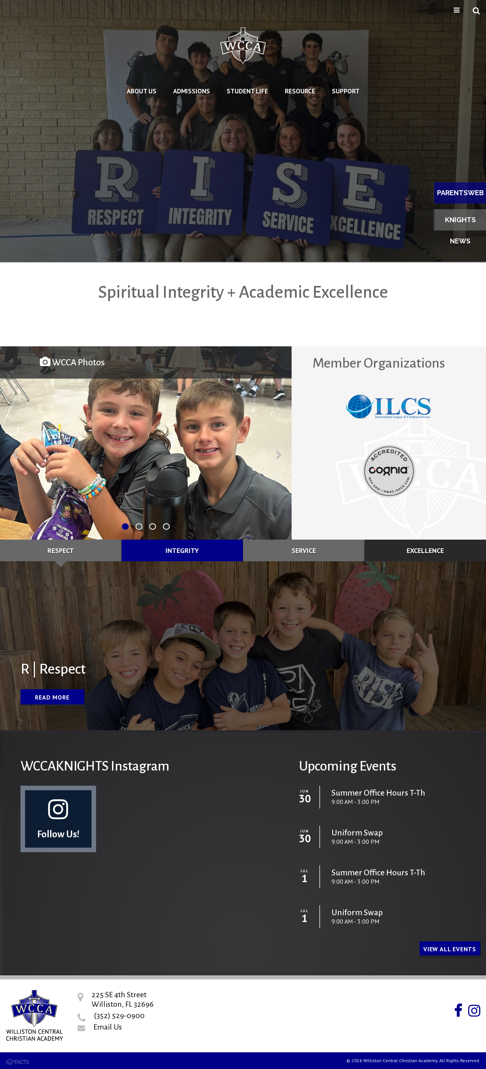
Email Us (107, 1027)
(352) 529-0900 (119, 1015)
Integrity (182, 550)
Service (304, 550)
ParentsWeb (460, 193)
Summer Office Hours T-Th (378, 793)
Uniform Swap (357, 833)
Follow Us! (58, 818)
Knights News (460, 223)
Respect (60, 550)
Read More (52, 697)
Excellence (425, 550)
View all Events (449, 949)
